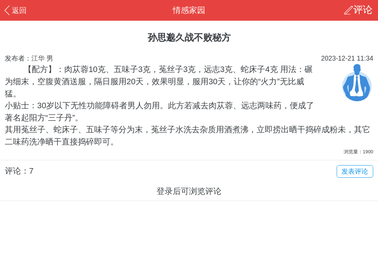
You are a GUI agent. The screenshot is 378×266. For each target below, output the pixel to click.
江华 (38, 58)
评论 (362, 10)
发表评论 (354, 171)
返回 (14, 10)
